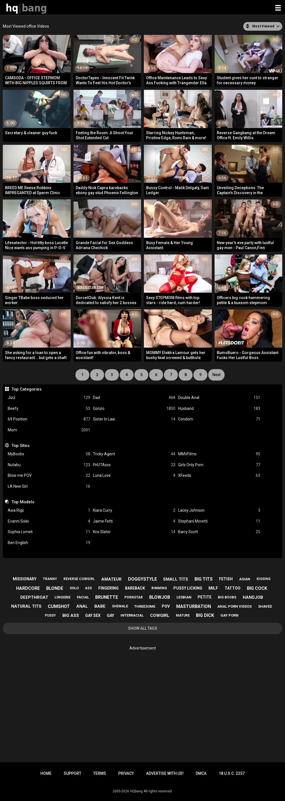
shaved (265, 606)
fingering (108, 588)
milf (213, 588)
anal (82, 606)
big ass (70, 615)
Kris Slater (134, 532)
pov (166, 606)
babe (99, 606)
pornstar (133, 597)
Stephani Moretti (219, 521)
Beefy (49, 408)
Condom (219, 419)
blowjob (159, 597)
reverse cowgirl (79, 579)
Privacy (126, 773)
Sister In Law (134, 419)
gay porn (229, 615)
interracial (132, 615)
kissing (264, 579)
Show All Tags (142, 628)
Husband (219, 408)
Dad (134, 397)
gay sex (92, 615)
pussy (50, 615)
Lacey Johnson (219, 510)
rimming (159, 588)
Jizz (49, 397)
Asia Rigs (49, 510)
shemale (120, 606)
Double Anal (219, 397)
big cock (257, 588)
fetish (226, 579)
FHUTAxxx (134, 465)
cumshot (59, 606)
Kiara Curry (134, 510)
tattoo (232, 588)
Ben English (49, 542)
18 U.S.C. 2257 (232, 773)
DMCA (201, 773)
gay (110, 615)
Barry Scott (219, 532)
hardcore (28, 588)
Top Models (22, 501)
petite (205, 597)
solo (74, 588)
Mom (49, 430)
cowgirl (159, 615)
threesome (144, 606)
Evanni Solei (49, 521)
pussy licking (187, 588)
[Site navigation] (278, 8)
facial (83, 597)
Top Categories (26, 389)
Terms (99, 773)
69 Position (49, 419)
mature (183, 615)
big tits (204, 579)
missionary (24, 579)
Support (72, 773)
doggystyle (142, 579)
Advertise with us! (165, 773)
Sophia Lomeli (49, 532)
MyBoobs (49, 454)
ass (88, 588)
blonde (54, 588)
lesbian (183, 597)
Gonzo (134, 408)
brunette (106, 597)
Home (45, 773)
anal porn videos (234, 606)
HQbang (136, 791)
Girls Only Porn (219, 465)
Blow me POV (49, 475)
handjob (253, 597)
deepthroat (34, 597)
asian (244, 579)
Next (216, 374)
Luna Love (134, 475)
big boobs (227, 597)
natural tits (26, 606)
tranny (50, 579)
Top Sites (20, 445)
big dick (205, 615)
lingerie (62, 597)
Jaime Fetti (134, 521)
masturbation (193, 606)
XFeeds (219, 475)
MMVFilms (219, 454)
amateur (111, 579)
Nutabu (49, 465)
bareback (135, 588)
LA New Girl (49, 486)
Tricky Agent (134, 454)
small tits (175, 579)
